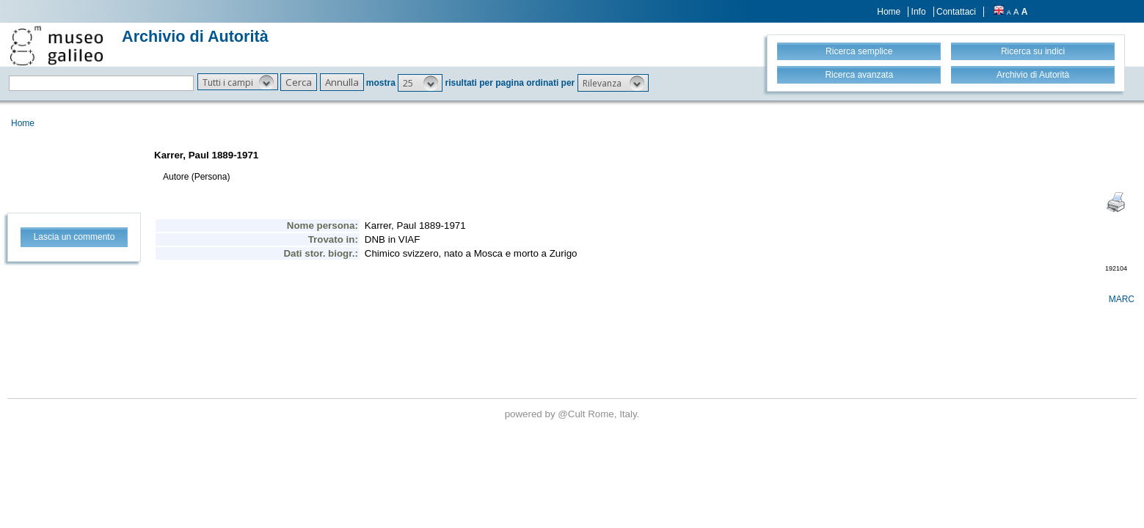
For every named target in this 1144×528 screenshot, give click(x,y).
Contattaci (956, 12)
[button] (237, 81)
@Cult (573, 413)
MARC (1121, 299)
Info (918, 12)
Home (888, 12)
